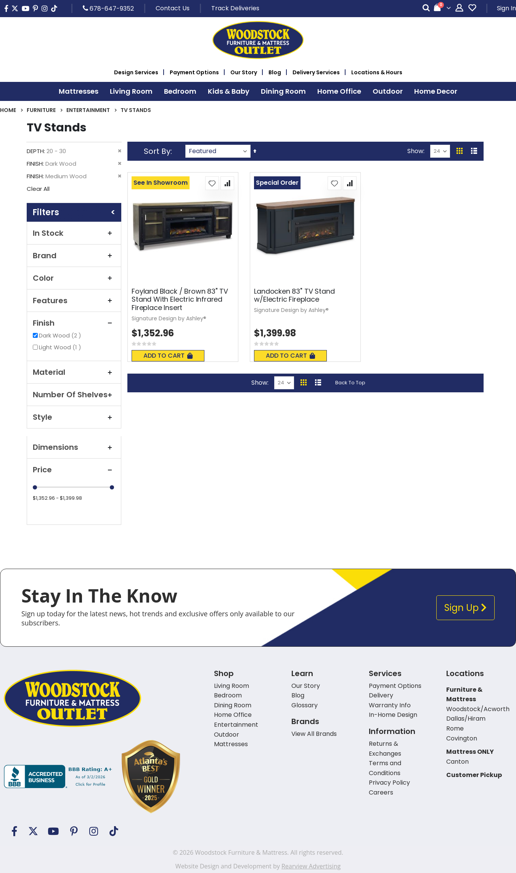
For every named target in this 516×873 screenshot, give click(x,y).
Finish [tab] (74, 323)
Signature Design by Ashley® (169, 318)
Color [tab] (74, 278)
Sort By (157, 151)
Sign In (506, 8)
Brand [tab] (74, 255)
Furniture (41, 110)
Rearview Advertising (311, 866)
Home (8, 110)
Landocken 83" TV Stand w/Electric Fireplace (294, 295)
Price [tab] (74, 469)
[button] (212, 183)
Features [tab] (74, 300)
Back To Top (350, 382)
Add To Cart (168, 355)
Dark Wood (61, 335)
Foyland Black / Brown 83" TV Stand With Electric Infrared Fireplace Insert (180, 299)
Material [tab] (74, 372)
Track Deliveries (235, 8)
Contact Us (173, 8)
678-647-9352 (108, 8)
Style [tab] (74, 417)
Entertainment (88, 110)
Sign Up (465, 607)
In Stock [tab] (74, 233)
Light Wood (61, 347)
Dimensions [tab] (74, 447)
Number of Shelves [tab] (74, 394)
